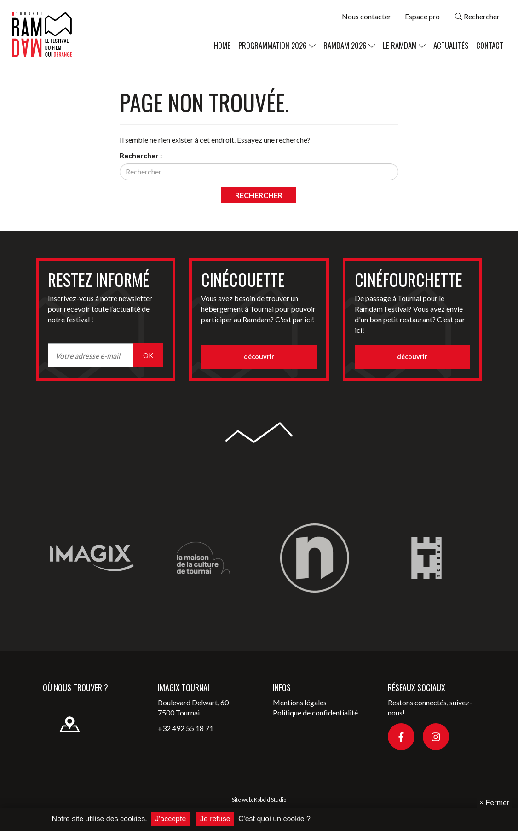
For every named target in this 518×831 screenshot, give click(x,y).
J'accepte (170, 819)
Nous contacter (366, 16)
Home (222, 45)
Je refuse (215, 819)
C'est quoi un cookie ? (274, 819)
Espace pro (422, 16)
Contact (489, 45)
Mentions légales (300, 702)
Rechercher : (141, 155)
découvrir (259, 356)
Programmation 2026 (277, 45)
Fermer (494, 803)
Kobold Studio (270, 799)
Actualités (450, 45)
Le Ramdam (404, 45)
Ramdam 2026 (349, 45)
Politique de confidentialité (315, 712)
